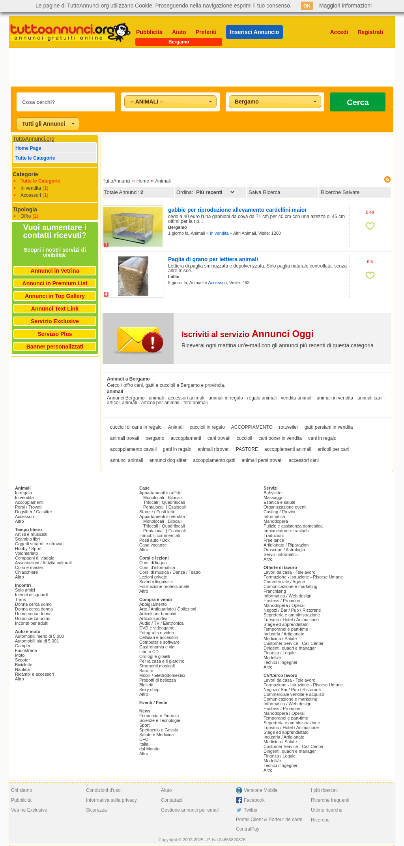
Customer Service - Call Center (294, 643)
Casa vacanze (153, 545)
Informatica (274, 516)
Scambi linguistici (155, 581)
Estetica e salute (280, 502)
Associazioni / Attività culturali (43, 562)
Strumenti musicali (157, 665)
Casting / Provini (279, 511)
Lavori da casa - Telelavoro (289, 572)
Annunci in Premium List (55, 283)
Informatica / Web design (287, 596)
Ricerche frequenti (330, 800)
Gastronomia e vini (157, 646)
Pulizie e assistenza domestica (293, 526)
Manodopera (276, 521)
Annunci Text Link (55, 308)
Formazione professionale (164, 586)
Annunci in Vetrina (55, 271)
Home (143, 181)
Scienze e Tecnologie (159, 720)
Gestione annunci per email (190, 810)
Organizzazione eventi (285, 507)
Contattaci (171, 800)
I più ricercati (324, 790)
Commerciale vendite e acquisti (294, 694)
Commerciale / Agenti (284, 581)
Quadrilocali (173, 502)
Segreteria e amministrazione (292, 614)
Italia (143, 744)
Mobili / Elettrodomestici (162, 675)
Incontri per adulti (31, 623)
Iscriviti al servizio (247, 334)
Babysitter (273, 492)
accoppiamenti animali (287, 449)
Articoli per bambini (157, 613)
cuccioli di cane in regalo (136, 427)
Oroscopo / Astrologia (284, 549)
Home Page (28, 148)
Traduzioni (274, 535)
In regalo (23, 492)
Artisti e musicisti (31, 534)
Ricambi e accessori (34, 674)
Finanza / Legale (280, 652)
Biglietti (146, 684)
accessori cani (304, 460)
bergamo (155, 438)
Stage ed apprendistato (286, 624)
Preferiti (206, 32)
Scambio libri (27, 539)
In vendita (31, 188)
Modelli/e (272, 657)
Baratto (146, 670)
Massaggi (273, 497)
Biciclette (23, 664)
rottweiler (288, 427)
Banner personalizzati (55, 346)
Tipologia (25, 209)
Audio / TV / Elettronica (161, 623)
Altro (19, 521)
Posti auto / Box (154, 540)
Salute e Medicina (156, 734)
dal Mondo (149, 748)
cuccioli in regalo (207, 427)
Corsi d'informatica (157, 567)
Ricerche (320, 820)
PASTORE (247, 449)
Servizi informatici (280, 554)
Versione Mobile (260, 790)
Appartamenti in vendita (162, 516)
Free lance (274, 540)
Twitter (251, 810)
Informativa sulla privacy (111, 800)
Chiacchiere (26, 572)
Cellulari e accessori (158, 637)
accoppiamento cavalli (133, 449)
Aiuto (179, 32)
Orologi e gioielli (154, 656)
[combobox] (170, 101)
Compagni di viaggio (34, 558)
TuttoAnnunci (116, 181)
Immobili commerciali (159, 535)
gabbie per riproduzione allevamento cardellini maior (237, 210)
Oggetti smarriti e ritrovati (39, 543)
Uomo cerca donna (33, 613)
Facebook (254, 800)
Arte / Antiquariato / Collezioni (167, 609)
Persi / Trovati (28, 507)
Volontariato (26, 553)
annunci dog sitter (168, 460)
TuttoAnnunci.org (33, 139)
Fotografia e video (156, 632)
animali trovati (124, 438)
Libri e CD (149, 651)
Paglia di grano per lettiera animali (213, 259)
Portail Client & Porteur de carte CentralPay (269, 824)
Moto (19, 655)
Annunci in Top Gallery (55, 296)
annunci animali (126, 460)
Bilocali (174, 497)
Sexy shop (149, 689)
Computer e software (159, 642)
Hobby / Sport (28, 548)
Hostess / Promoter (282, 600)
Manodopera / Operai (284, 605)
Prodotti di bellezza (157, 680)
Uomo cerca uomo (32, 618)
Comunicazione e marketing (290, 586)
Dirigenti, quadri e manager (290, 648)
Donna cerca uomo (33, 604)
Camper (22, 645)
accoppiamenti (185, 438)
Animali (162, 181)
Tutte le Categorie (35, 158)
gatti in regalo (177, 449)
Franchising (275, 591)
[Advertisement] (202, 67)
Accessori (31, 195)
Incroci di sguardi (31, 594)
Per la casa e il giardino (161, 661)
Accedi (339, 32)
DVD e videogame (156, 628)
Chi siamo (21, 790)
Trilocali (150, 502)
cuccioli (244, 438)
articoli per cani (334, 449)
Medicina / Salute (280, 638)
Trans (20, 599)
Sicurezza (96, 810)
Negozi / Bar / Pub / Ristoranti (292, 610)
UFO (143, 739)
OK (306, 6)
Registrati (370, 32)
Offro (26, 216)
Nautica (22, 669)
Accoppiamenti (29, 502)
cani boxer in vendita (280, 438)
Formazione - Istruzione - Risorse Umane (303, 577)
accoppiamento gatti (214, 460)
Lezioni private (153, 577)
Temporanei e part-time (286, 629)
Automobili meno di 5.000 (39, 636)
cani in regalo (322, 438)
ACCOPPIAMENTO (252, 427)
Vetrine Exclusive (29, 810)
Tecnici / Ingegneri (281, 662)
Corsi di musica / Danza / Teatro (170, 572)
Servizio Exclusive (55, 321)
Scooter (22, 660)
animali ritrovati (214, 449)
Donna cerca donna (34, 609)
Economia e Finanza (159, 715)
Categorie (25, 174)
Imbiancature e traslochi (287, 530)
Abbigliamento (153, 604)
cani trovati (219, 438)
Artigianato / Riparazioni (287, 545)
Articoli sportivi (153, 618)
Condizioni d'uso (103, 790)
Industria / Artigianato (284, 633)
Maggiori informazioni (345, 5)
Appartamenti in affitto (160, 492)
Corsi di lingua (153, 562)
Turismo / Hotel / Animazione (291, 619)
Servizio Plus (54, 334)
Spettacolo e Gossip (158, 729)
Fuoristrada (26, 650)
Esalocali (177, 507)
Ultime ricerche (326, 810)
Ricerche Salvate (340, 192)
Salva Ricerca (264, 192)
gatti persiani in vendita (329, 427)
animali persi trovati (262, 460)
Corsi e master (29, 567)
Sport (144, 725)
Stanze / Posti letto (157, 511)
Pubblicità (149, 32)
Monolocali (153, 497)
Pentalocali (154, 507)
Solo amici (25, 590)
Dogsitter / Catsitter (33, 511)
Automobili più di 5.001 (37, 641)
